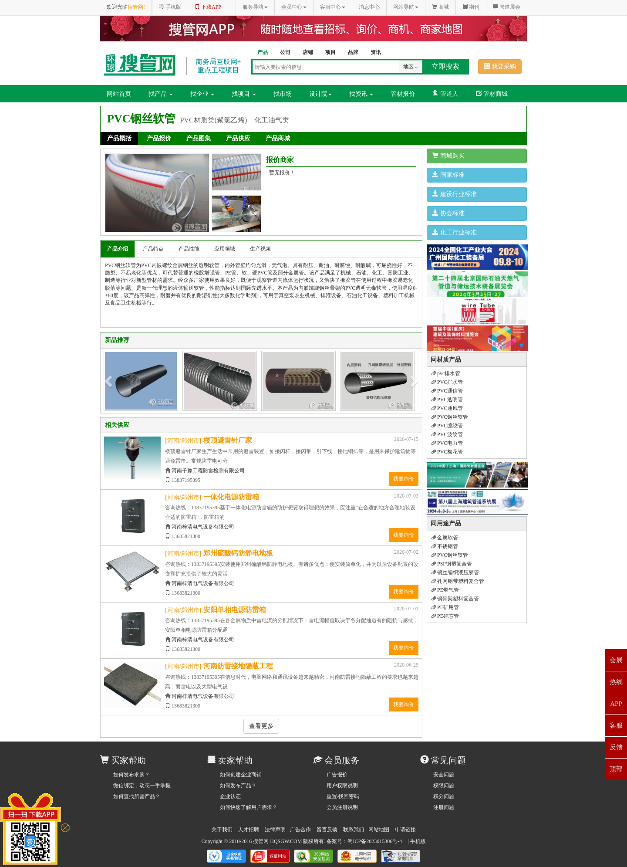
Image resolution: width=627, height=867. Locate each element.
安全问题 (443, 775)
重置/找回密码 (343, 796)
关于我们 (222, 829)
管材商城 (492, 93)
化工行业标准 (454, 232)
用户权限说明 (342, 785)
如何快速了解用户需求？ (248, 807)
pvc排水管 (445, 373)
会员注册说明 (342, 807)
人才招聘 (248, 829)
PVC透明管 (447, 399)
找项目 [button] (244, 94)
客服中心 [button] (332, 7)
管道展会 (506, 7)
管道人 (445, 93)
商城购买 (448, 155)
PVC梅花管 (447, 452)
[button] (109, 381)
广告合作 (300, 829)
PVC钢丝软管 (449, 417)
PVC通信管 (447, 391)
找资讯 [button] (361, 94)
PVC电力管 (447, 443)
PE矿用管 (445, 607)
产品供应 (238, 138)
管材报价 (403, 94)
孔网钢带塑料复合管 (457, 581)
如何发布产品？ (238, 785)
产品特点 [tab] (153, 249)
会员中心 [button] (294, 7)
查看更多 (261, 726)
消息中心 (369, 7)
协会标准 (448, 213)
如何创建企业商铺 (241, 775)
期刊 (470, 7)
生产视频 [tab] (260, 249)
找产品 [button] (160, 94)
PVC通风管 (447, 408)
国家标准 (448, 174)
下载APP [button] (208, 7)
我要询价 (403, 479)
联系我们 (353, 829)
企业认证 (230, 796)
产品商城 (278, 138)
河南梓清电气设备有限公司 (203, 527)
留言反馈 (327, 829)
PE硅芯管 (445, 616)
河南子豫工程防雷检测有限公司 (208, 470)
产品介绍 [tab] (117, 249)
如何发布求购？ (131, 775)
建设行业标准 (454, 193)
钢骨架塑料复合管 (455, 599)
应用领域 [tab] (224, 249)
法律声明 (275, 829)
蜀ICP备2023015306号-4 (374, 841)
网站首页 (119, 94)
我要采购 (500, 66)
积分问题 (443, 796)
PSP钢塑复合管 (451, 564)
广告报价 (337, 775)
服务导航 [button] (255, 7)
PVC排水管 (447, 382)
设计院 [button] (320, 94)
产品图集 (198, 138)
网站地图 (378, 829)
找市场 (282, 94)
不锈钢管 (444, 546)
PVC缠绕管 (447, 426)
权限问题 (443, 785)
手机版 (418, 841)
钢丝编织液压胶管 (455, 572)
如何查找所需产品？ (136, 796)
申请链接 (405, 829)
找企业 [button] (202, 94)
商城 (440, 7)
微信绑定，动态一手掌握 (142, 785)
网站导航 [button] (405, 7)
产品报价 (159, 138)
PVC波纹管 (447, 434)
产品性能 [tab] (189, 249)
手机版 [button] (170, 7)
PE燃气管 (445, 590)
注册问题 (443, 807)
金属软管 (444, 538)
